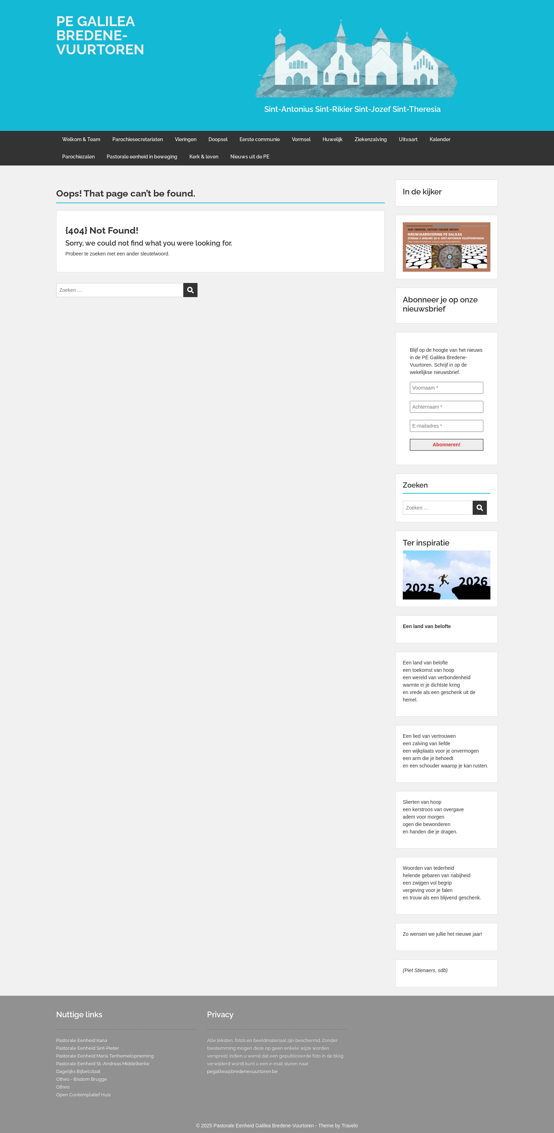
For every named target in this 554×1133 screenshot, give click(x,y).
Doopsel (218, 139)
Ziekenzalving (371, 139)
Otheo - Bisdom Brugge (81, 1079)
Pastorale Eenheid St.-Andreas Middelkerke (102, 1063)
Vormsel (301, 139)
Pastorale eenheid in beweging (142, 156)
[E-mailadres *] (446, 426)
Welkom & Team (81, 139)
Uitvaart (408, 139)
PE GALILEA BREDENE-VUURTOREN (100, 35)
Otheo (63, 1087)
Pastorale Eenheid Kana (81, 1040)
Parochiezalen (78, 156)
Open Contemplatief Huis (83, 1094)
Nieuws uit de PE (249, 156)
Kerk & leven (203, 156)
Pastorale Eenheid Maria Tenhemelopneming (105, 1056)
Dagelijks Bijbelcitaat (78, 1071)
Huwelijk (333, 139)
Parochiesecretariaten (137, 139)
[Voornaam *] (446, 388)
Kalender (440, 139)
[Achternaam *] (446, 407)
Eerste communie (260, 139)
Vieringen (185, 139)
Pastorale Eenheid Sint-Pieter (87, 1048)
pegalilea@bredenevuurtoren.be (242, 1071)
